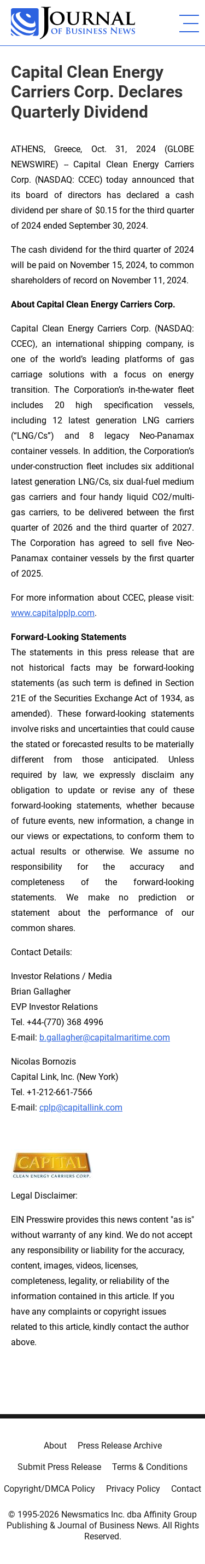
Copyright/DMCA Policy (49, 1489)
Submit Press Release (59, 1467)
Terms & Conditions (150, 1467)
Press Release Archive (120, 1445)
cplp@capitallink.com (80, 1107)
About (55, 1445)
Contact (186, 1489)
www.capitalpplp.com (53, 613)
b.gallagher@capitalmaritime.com (104, 1037)
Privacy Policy (133, 1489)
